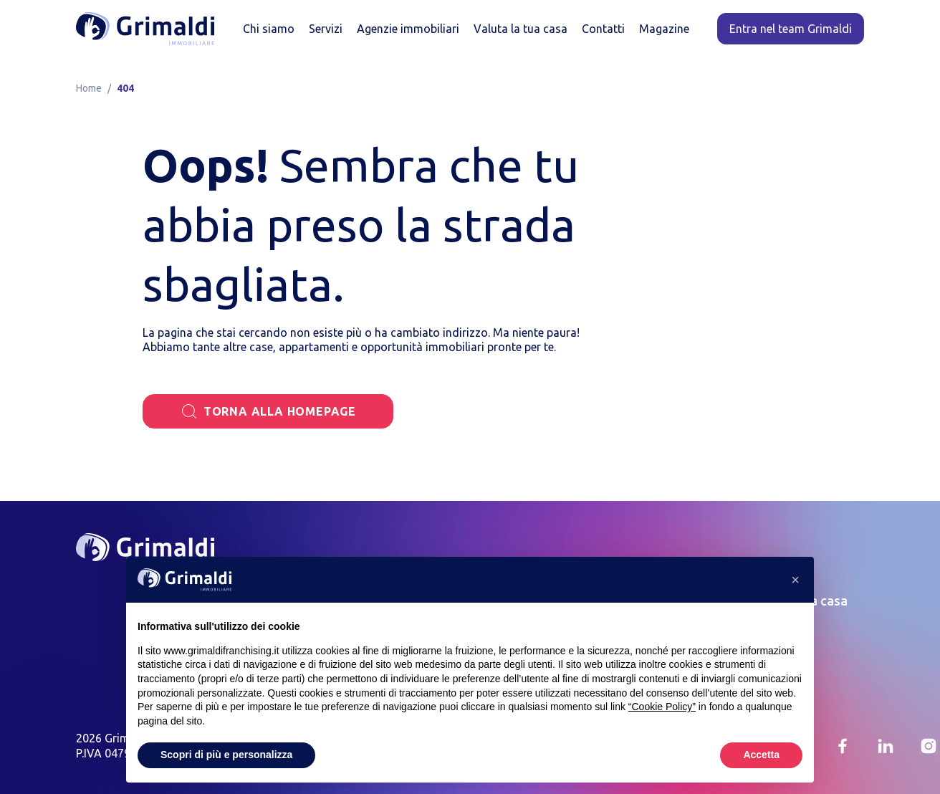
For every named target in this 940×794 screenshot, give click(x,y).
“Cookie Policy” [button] (662, 706)
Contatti (603, 28)
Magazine (664, 28)
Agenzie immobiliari (408, 28)
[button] (795, 579)
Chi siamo (268, 28)
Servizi (325, 28)
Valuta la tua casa (520, 28)
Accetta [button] (761, 754)
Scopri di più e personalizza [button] (226, 754)
